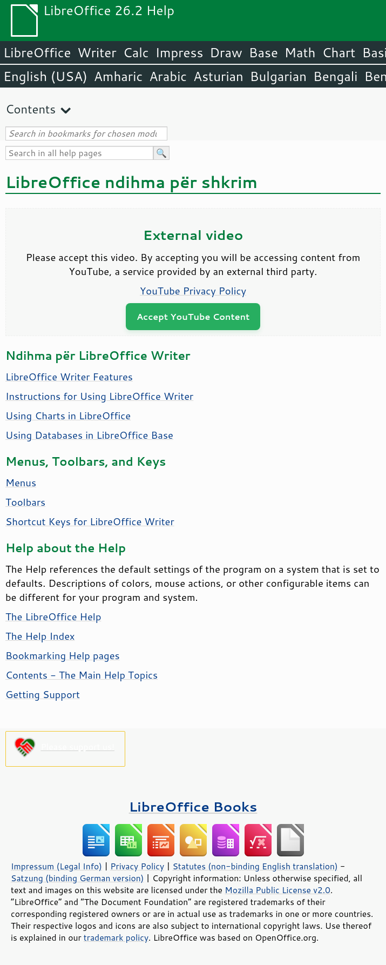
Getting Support (42, 694)
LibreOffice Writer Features (69, 377)
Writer (96, 52)
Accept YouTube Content (193, 316)
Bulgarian (278, 76)
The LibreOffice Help (53, 616)
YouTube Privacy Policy (193, 291)
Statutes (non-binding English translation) (254, 866)
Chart (338, 52)
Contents (30, 108)
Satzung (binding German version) (77, 878)
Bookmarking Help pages (62, 655)
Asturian (218, 76)
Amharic (118, 76)
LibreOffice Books (193, 806)
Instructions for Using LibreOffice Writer (99, 396)
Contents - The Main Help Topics (81, 675)
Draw (225, 52)
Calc (136, 52)
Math (300, 52)
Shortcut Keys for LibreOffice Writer (89, 521)
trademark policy (116, 937)
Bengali (335, 76)
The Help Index (40, 636)
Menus (20, 482)
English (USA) (45, 76)
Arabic (168, 76)
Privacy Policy (137, 866)
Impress (179, 52)
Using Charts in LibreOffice (68, 415)
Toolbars (25, 502)
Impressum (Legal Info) (56, 866)
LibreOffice (37, 52)
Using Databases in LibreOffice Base (89, 435)
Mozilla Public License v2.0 (277, 890)
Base (263, 52)
